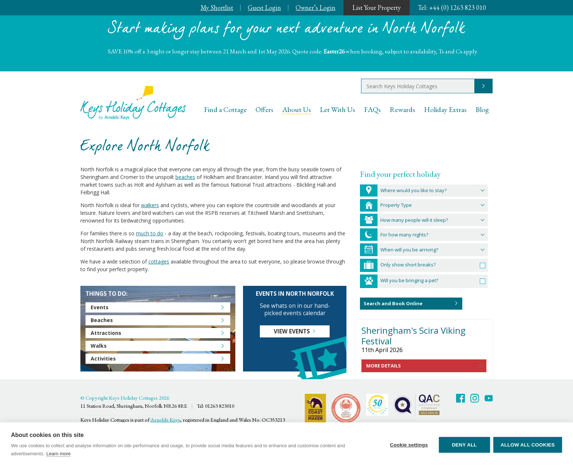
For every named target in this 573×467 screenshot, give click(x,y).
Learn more (58, 453)
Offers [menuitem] (264, 109)
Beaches (102, 320)
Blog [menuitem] (482, 109)
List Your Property (376, 7)
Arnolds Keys (165, 419)
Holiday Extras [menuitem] (445, 109)
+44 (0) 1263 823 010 (452, 7)
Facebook (460, 398)
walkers (150, 205)
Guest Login (264, 7)
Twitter (474, 398)
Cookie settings (409, 445)
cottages (158, 261)
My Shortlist (217, 7)
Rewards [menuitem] (402, 109)
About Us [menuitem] (296, 109)
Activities (103, 358)
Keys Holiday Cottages (133, 103)
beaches (185, 176)
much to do (149, 233)
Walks (99, 345)
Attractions (106, 332)
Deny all (464, 445)
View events (292, 331)
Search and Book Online (393, 303)
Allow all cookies (528, 445)
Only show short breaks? (408, 264)
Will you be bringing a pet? (409, 280)
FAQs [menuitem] (372, 109)
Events (100, 307)
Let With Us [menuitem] (337, 109)
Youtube (489, 398)
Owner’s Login (315, 7)
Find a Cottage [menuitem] (225, 109)
